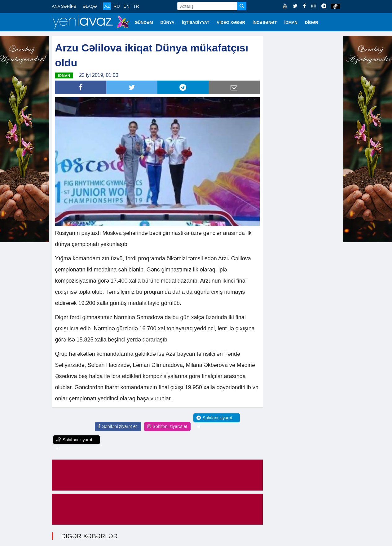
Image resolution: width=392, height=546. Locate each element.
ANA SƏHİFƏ (64, 6)
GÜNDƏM (144, 22)
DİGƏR (311, 22)
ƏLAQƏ (90, 6)
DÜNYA (167, 22)
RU (116, 6)
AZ (107, 6)
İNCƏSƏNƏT (265, 22)
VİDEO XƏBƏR (231, 22)
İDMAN (290, 22)
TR (136, 6)
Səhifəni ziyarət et (117, 426)
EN (126, 6)
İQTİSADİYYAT (195, 22)
